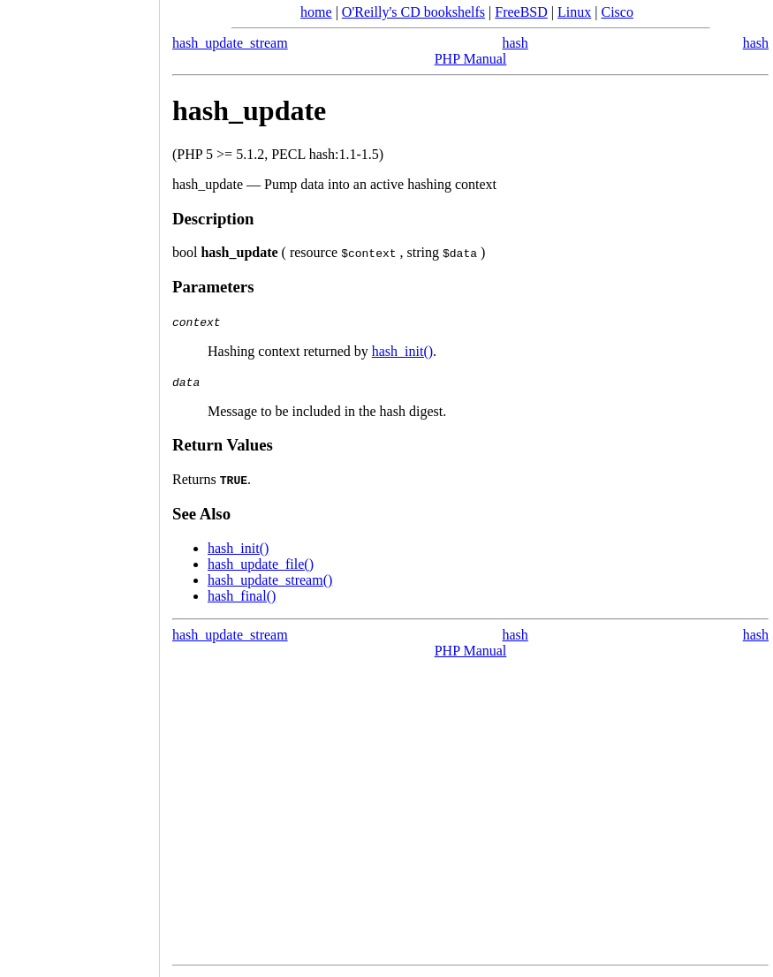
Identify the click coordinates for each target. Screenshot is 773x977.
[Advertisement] (79, 482)
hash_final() (242, 595)
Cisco (617, 11)
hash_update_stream (230, 42)
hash (756, 42)
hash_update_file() (261, 564)
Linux (574, 11)
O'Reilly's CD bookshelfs (413, 11)
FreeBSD (521, 11)
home (316, 11)
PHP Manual (471, 58)
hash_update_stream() (270, 579)
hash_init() (402, 351)
